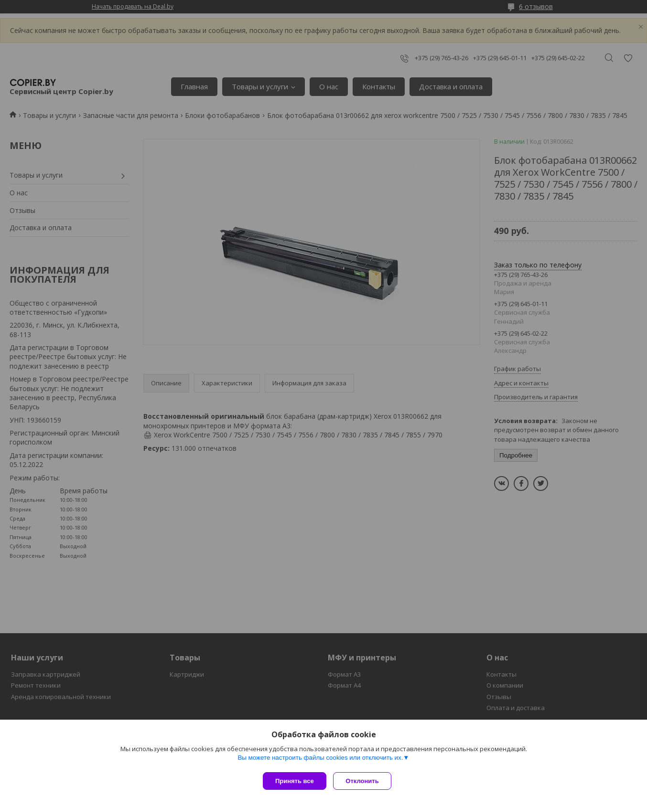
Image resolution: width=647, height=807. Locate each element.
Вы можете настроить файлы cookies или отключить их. (320, 760)
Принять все (294, 781)
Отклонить (364, 781)
